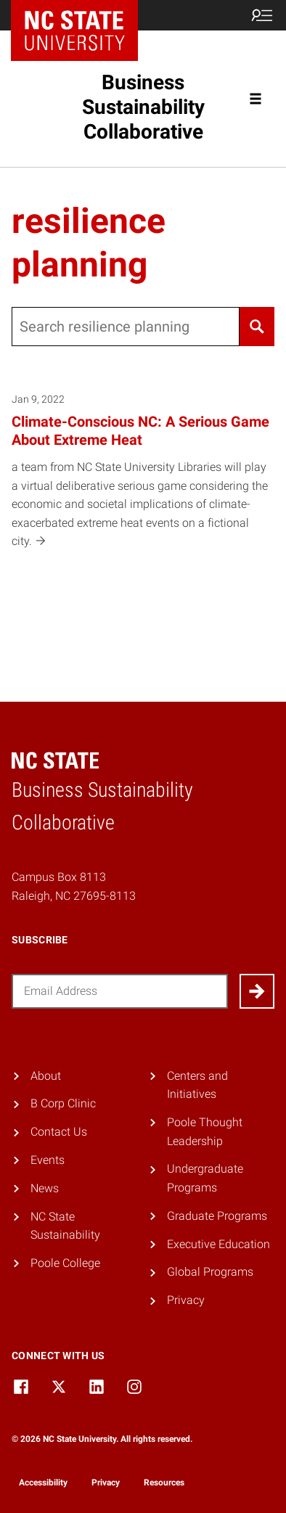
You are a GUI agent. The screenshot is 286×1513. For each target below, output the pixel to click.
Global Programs (210, 1272)
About (45, 1076)
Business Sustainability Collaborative (143, 107)
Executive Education (218, 1244)
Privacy (186, 1300)
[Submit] (257, 991)
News (44, 1188)
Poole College (65, 1263)
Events (47, 1160)
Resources (164, 1482)
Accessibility (43, 1482)
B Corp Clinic (63, 1103)
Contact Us (58, 1132)
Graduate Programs (217, 1216)
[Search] (257, 326)
